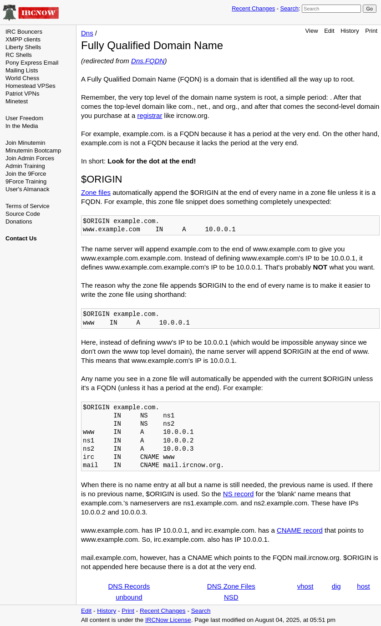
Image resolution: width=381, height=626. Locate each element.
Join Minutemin (25, 142)
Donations (18, 221)
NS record (238, 494)
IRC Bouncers (23, 31)
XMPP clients (23, 39)
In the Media (21, 125)
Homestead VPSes (30, 85)
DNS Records (129, 586)
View (311, 30)
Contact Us (21, 238)
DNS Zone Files (231, 586)
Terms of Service (27, 206)
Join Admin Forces (29, 158)
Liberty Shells (23, 47)
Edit (329, 30)
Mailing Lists (21, 70)
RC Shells (18, 54)
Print (371, 30)
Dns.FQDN (147, 61)
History (349, 30)
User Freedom (24, 118)
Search (289, 8)
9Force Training (25, 181)
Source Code (22, 213)
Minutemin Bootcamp (33, 150)
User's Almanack (27, 189)
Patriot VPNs (22, 93)
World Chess (22, 78)
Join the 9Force (25, 173)
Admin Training (25, 166)
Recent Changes (253, 8)
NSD (231, 597)
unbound (129, 597)
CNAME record (300, 530)
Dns (87, 33)
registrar (149, 115)
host (363, 586)
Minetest (16, 101)
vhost (305, 586)
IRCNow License (168, 619)
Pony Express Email (31, 62)
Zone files (96, 192)
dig (336, 586)
